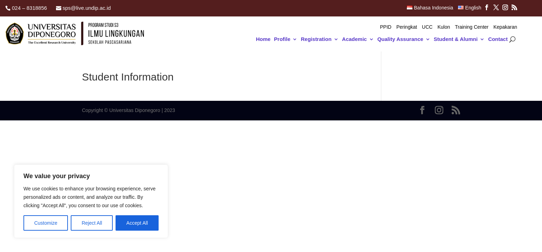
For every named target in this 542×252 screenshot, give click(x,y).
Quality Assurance (400, 39)
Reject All (92, 223)
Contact (498, 39)
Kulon (443, 27)
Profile (282, 39)
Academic (354, 39)
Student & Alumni (456, 39)
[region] (91, 201)
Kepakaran (505, 27)
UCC (427, 27)
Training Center (471, 27)
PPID (385, 27)
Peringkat (406, 27)
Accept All (137, 223)
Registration (316, 39)
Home (263, 39)
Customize (45, 223)
